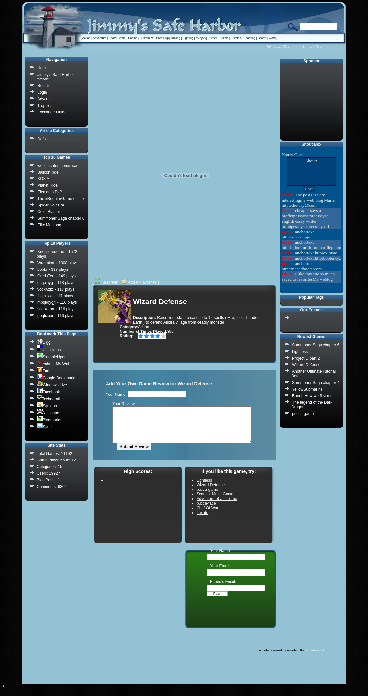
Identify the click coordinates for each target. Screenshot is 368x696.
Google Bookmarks (56, 377)
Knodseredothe (50, 251)
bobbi (42, 269)
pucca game (303, 413)
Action (86, 38)
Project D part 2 (306, 358)
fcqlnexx (44, 296)
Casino (132, 38)
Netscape (48, 412)
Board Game (117, 38)
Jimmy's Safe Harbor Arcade (55, 76)
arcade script (315, 657)
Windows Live (52, 384)
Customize (146, 38)
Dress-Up (162, 38)
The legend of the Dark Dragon (311, 404)
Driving (175, 38)
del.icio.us (49, 349)
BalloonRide (48, 172)
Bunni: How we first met (313, 396)
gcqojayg (45, 282)
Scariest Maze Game (215, 501)
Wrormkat (45, 263)
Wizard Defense (306, 365)
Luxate (202, 519)
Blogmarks (49, 419)
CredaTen (45, 276)
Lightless (300, 351)
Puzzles (236, 38)
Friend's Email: (223, 588)
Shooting (249, 38)
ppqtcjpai (45, 315)
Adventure (99, 38)
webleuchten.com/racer (57, 165)
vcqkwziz (45, 289)
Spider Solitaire (50, 205)
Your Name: (220, 557)
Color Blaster (48, 211)
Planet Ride (47, 185)
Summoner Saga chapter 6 (315, 345)
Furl (43, 370)
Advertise (45, 99)
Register (322, 47)
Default (43, 139)
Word (272, 38)
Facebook (48, 391)
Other (213, 38)
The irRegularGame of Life (60, 198)
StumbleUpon (52, 356)
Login (307, 47)
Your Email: (220, 573)
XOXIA (43, 178)
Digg (44, 342)
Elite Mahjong (49, 225)
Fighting (188, 38)
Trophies (44, 105)
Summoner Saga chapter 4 (315, 382)
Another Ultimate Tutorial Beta (313, 373)
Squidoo (47, 405)
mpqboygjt (46, 302)
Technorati (48, 398)
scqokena (45, 309)
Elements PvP (49, 192)
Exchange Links (51, 112)
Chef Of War (207, 515)
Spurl (44, 426)
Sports (262, 38)
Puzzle (223, 38)
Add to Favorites (139, 282)
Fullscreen (106, 282)
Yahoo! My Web (53, 363)
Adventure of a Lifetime (217, 505)
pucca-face (206, 510)
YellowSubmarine (307, 389)
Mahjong (201, 38)
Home (42, 68)
